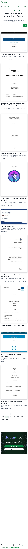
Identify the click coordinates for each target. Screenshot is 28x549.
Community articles (22, 6)
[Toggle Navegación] (26, 2)
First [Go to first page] (3, 414)
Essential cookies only (6, 547)
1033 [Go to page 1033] (19, 414)
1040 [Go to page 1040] (22, 416)
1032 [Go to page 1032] (15, 414)
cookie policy (23, 545)
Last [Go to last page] (7, 419)
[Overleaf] (4, 2)
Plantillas (10, 6)
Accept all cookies (15, 547)
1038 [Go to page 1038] (14, 416)
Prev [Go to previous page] (8, 414)
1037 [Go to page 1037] (10, 416)
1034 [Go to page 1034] (23, 414)
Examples (15, 6)
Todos (5, 6)
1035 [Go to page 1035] (3, 416)
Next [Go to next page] (3, 419)
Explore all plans (14, 449)
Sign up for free (14, 446)
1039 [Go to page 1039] (18, 416)
